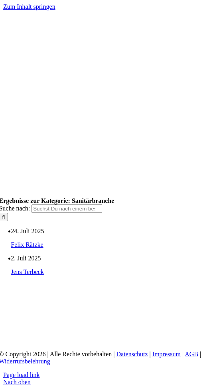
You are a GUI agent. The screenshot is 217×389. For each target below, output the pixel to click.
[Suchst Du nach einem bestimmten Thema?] (67, 208)
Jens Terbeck (27, 271)
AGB (191, 354)
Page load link (21, 374)
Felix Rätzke (27, 244)
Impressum (166, 354)
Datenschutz (132, 354)
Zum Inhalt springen (29, 6)
